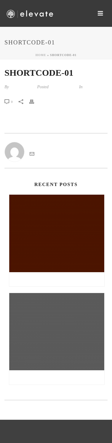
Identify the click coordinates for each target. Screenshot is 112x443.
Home (41, 55)
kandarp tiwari (22, 87)
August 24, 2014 (63, 87)
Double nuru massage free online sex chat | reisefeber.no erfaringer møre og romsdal (58, 377)
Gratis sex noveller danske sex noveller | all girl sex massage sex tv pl (58, 279)
